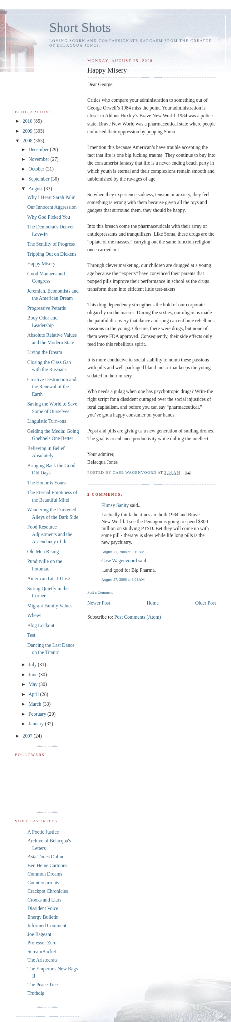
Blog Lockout (40, 625)
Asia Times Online (45, 856)
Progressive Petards (46, 308)
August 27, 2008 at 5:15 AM (123, 552)
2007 (27, 735)
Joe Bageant (39, 934)
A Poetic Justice (43, 832)
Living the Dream (44, 352)
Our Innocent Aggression (51, 207)
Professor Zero (42, 942)
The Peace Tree (42, 984)
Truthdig (35, 993)
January (36, 723)
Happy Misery (41, 263)
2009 (27, 131)
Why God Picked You (48, 217)
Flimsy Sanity (115, 505)
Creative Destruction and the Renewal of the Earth (51, 387)
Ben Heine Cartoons (47, 865)
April (34, 694)
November (39, 159)
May (33, 684)
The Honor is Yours (46, 482)
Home (153, 603)
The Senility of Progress (51, 244)
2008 (27, 140)
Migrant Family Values (49, 605)
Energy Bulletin (43, 917)
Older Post (205, 603)
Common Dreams (44, 873)
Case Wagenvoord (119, 560)
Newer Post (98, 603)
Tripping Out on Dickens (51, 254)
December (39, 149)
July (33, 664)
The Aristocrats (42, 960)
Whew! (34, 615)
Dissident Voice (42, 908)
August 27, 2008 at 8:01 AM (123, 579)
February (37, 714)
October (37, 168)
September (39, 178)
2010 (27, 121)
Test (31, 635)
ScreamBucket (41, 951)
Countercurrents (43, 882)
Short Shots (80, 27)
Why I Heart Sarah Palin (51, 197)
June (33, 674)
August (36, 188)
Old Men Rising (43, 551)
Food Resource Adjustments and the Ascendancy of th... (49, 534)
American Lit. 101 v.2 (48, 578)
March (35, 704)
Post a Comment (100, 592)
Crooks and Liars (44, 899)
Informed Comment (46, 925)
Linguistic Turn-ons (46, 421)
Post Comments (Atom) (137, 617)
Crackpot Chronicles (47, 891)
